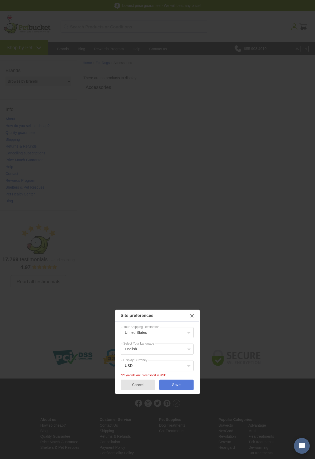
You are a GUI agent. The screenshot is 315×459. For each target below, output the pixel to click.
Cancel (138, 385)
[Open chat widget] (302, 446)
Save (176, 385)
